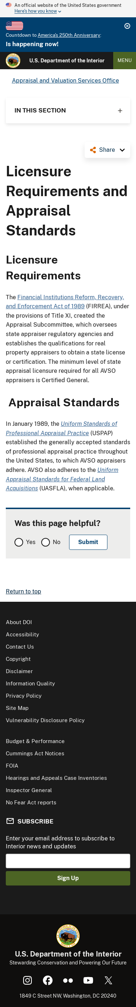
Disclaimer (19, 671)
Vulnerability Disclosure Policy (45, 720)
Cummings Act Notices (35, 753)
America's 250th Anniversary (69, 35)
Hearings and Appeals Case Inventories (56, 778)
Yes (30, 542)
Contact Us (20, 647)
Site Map (17, 708)
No (56, 542)
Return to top (23, 591)
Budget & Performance (35, 741)
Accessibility (22, 634)
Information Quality (30, 683)
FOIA (12, 766)
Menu (125, 60)
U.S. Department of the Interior (67, 60)
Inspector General (29, 790)
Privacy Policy (24, 696)
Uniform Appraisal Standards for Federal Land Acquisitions (62, 479)
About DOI (19, 622)
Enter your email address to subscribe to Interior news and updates (60, 842)
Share (107, 149)
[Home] (13, 60)
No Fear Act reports (31, 802)
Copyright (18, 659)
